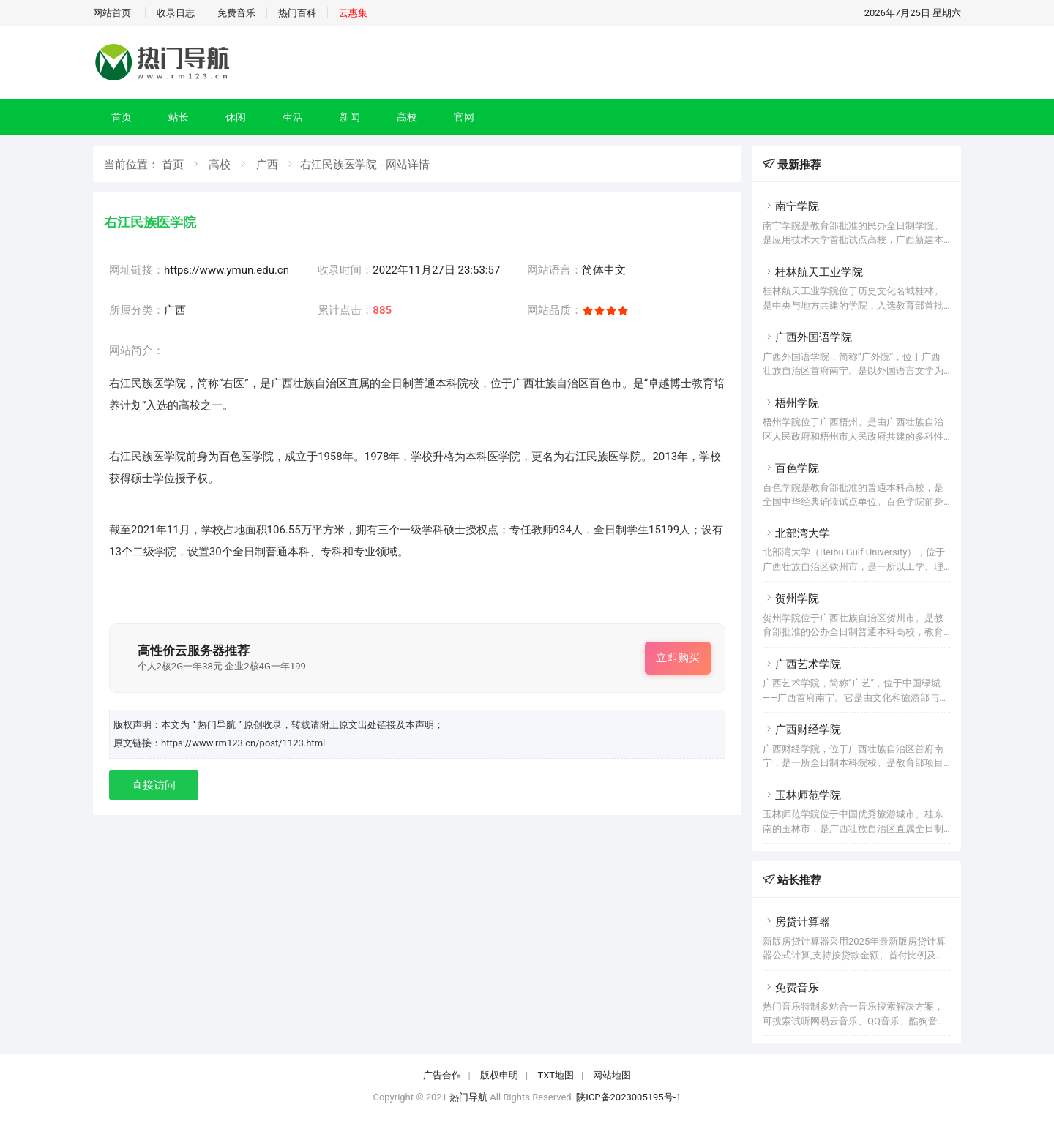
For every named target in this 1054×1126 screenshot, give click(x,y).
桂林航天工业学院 (813, 272)
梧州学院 (791, 403)
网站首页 (112, 12)
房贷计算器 (796, 921)
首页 (121, 117)
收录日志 (176, 12)
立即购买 (678, 657)
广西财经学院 (802, 729)
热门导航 (468, 1097)
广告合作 (442, 1075)
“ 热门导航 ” (218, 724)
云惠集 (353, 12)
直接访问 (154, 785)
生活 (293, 117)
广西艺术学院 (802, 664)
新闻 (350, 117)
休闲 (235, 117)
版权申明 (499, 1075)
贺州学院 (791, 598)
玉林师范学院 (802, 795)
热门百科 (297, 12)
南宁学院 (791, 206)
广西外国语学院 (807, 337)
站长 (178, 117)
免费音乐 (236, 12)
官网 (464, 117)
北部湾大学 (796, 533)
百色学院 (791, 468)
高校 (407, 117)
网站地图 (612, 1075)
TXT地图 (555, 1075)
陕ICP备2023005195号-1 (628, 1097)
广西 (267, 164)
